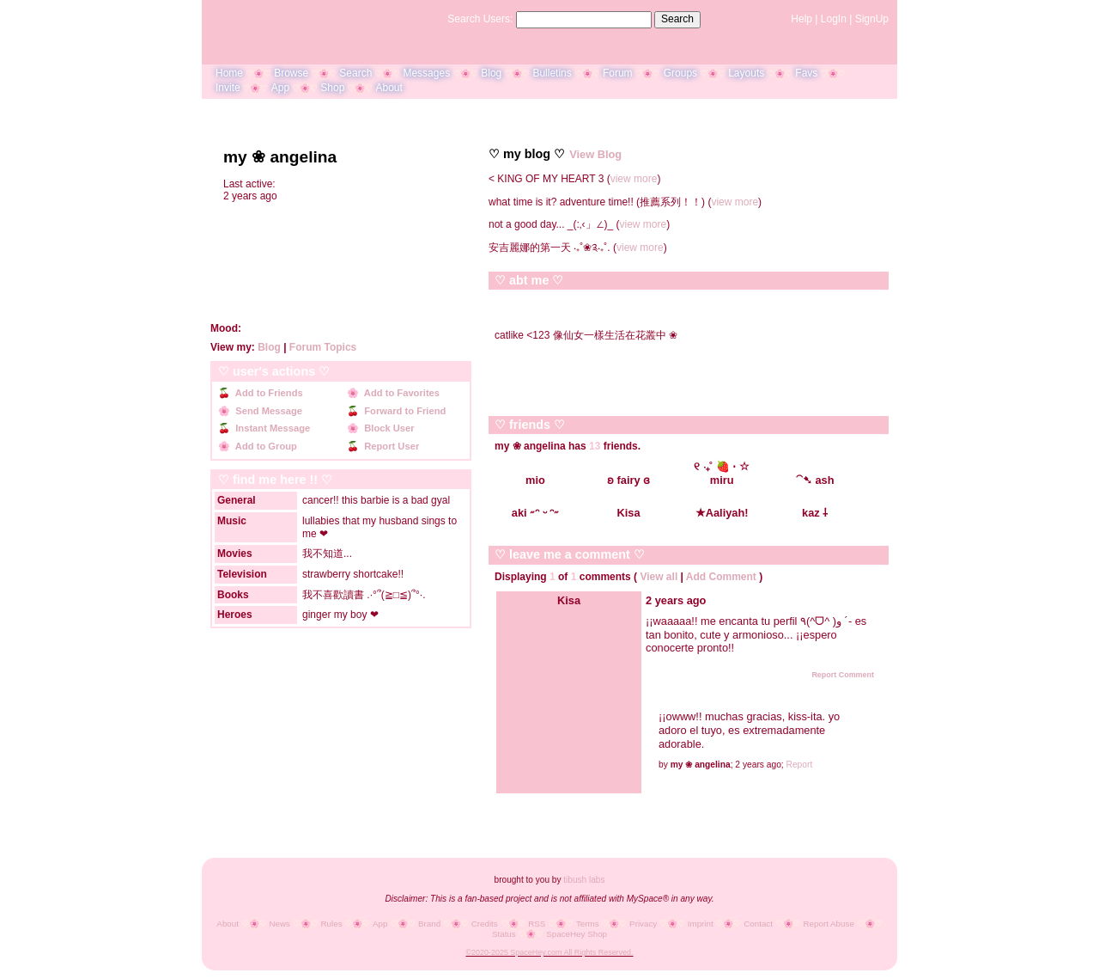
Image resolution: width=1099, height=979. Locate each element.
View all (658, 577)
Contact (758, 923)
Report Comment (836, 674)
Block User (387, 428)
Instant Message (270, 428)
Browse (291, 73)
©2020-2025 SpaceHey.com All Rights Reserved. (549, 952)
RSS (536, 923)
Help (801, 19)
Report (799, 764)
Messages (426, 73)
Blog (491, 73)
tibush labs (583, 879)
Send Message (266, 411)
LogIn (834, 19)
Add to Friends (266, 393)
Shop (332, 88)
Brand (429, 923)
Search (677, 19)
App (280, 88)
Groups (680, 73)
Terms (587, 923)
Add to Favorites (399, 393)
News (279, 923)
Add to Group (263, 446)
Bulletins (551, 73)
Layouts (746, 73)
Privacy (643, 923)
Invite (228, 88)
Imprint (700, 923)
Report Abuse (829, 923)
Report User (389, 446)
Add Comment (721, 577)
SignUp (872, 19)
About (388, 88)
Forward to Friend (402, 411)
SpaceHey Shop (576, 934)
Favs (806, 73)
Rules (331, 923)
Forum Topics (322, 347)
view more (634, 179)
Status (504, 934)
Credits (484, 923)
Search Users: (480, 19)
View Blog (595, 154)
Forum (618, 73)
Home (229, 73)
